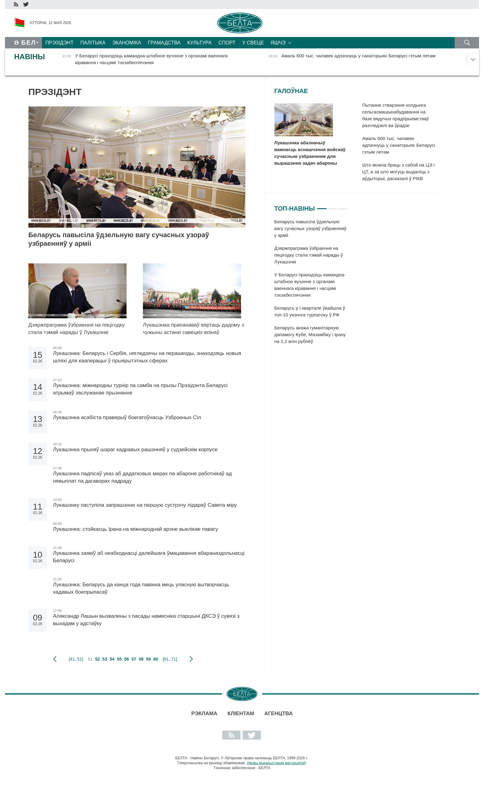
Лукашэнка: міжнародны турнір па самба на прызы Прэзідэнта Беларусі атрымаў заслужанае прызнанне (140, 389)
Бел (28, 42)
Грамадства (164, 42)
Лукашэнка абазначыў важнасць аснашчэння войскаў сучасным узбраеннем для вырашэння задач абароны (310, 153)
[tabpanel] (311, 284)
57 (133, 659)
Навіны (29, 56)
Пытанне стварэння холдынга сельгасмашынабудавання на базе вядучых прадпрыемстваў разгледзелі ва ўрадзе (395, 115)
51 (90, 659)
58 (141, 659)
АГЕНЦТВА (278, 713)
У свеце (253, 42)
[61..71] (170, 659)
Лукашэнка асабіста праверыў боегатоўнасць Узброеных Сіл (127, 417)
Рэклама (204, 713)
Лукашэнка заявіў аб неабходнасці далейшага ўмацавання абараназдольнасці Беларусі (149, 556)
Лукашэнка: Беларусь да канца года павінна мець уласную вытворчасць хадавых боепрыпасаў (141, 588)
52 (97, 659)
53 (104, 659)
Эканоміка (126, 42)
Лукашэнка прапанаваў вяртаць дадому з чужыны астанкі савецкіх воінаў (193, 328)
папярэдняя (54, 659)
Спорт (227, 42)
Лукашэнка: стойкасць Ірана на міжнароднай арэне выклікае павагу (135, 529)
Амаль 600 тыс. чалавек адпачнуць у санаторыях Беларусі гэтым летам (398, 145)
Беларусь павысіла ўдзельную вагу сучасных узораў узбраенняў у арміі (118, 239)
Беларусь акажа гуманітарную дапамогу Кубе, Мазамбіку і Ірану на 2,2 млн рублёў (310, 334)
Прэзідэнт (59, 42)
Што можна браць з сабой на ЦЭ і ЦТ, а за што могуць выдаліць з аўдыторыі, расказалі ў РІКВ (398, 171)
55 (119, 659)
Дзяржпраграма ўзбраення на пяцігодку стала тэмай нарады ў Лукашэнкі (76, 328)
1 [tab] (322, 206)
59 (148, 659)
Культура (199, 42)
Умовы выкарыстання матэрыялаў (276, 763)
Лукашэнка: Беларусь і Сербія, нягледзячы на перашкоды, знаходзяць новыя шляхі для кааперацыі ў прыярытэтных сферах (147, 357)
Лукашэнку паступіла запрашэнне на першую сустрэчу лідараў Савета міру (145, 505)
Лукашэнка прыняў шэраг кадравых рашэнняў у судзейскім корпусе (135, 449)
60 (155, 659)
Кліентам (240, 713)
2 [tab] (332, 206)
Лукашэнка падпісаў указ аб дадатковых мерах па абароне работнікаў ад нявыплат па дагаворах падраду (142, 477)
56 (126, 659)
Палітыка (92, 42)
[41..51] (76, 659)
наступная (191, 659)
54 (112, 659)
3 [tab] (343, 206)
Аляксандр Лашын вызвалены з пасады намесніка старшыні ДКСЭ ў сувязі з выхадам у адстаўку (146, 619)
